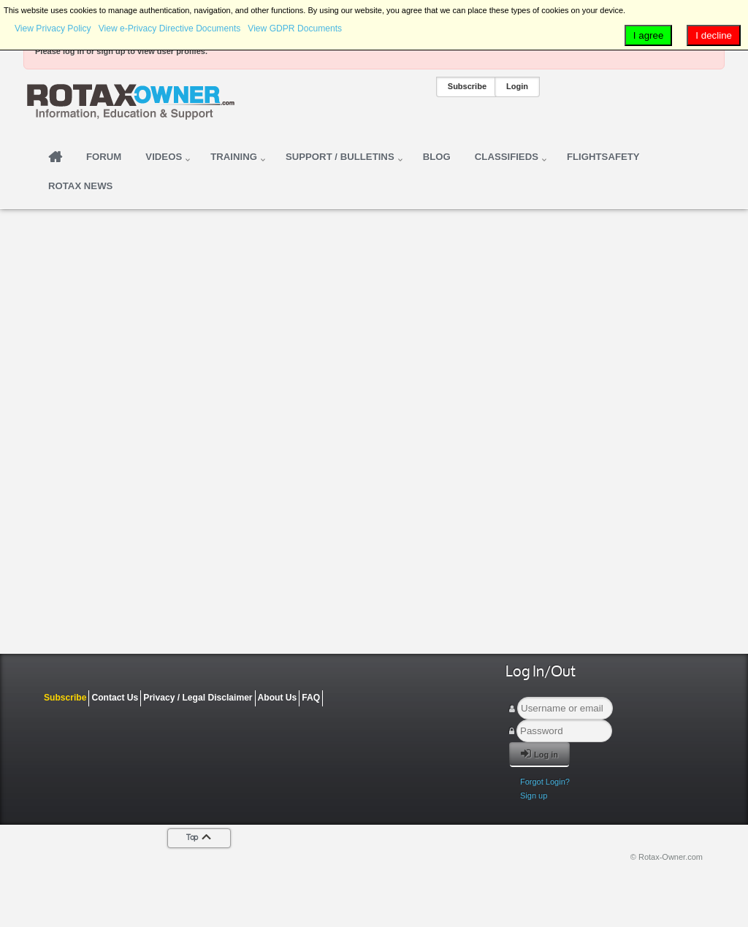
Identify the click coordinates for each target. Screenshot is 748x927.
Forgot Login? (545, 781)
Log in (539, 753)
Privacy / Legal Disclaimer (197, 698)
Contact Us (114, 698)
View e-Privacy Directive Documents (170, 28)
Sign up (533, 795)
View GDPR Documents (295, 28)
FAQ (311, 698)
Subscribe (467, 86)
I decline (713, 35)
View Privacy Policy (53, 28)
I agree (648, 35)
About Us (277, 698)
